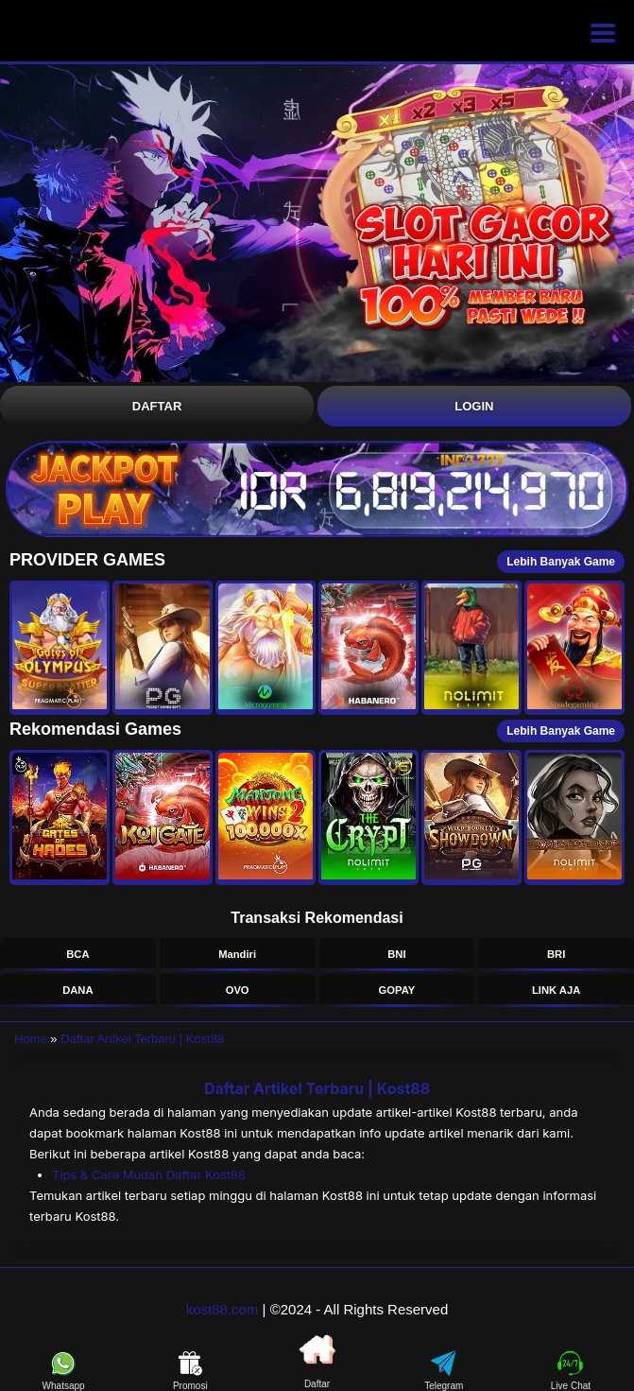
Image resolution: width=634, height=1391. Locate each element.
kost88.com (222, 1309)
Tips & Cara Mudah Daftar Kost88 (149, 1174)
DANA (77, 990)
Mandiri (237, 954)
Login (473, 406)
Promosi (190, 1370)
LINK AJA (556, 990)
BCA (77, 954)
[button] (59, 648)
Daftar (156, 406)
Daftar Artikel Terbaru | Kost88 (142, 1039)
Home (30, 1039)
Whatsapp (64, 1370)
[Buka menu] (603, 33)
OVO (237, 990)
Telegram (443, 1370)
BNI (396, 954)
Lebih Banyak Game (560, 561)
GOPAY (397, 990)
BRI (556, 954)
